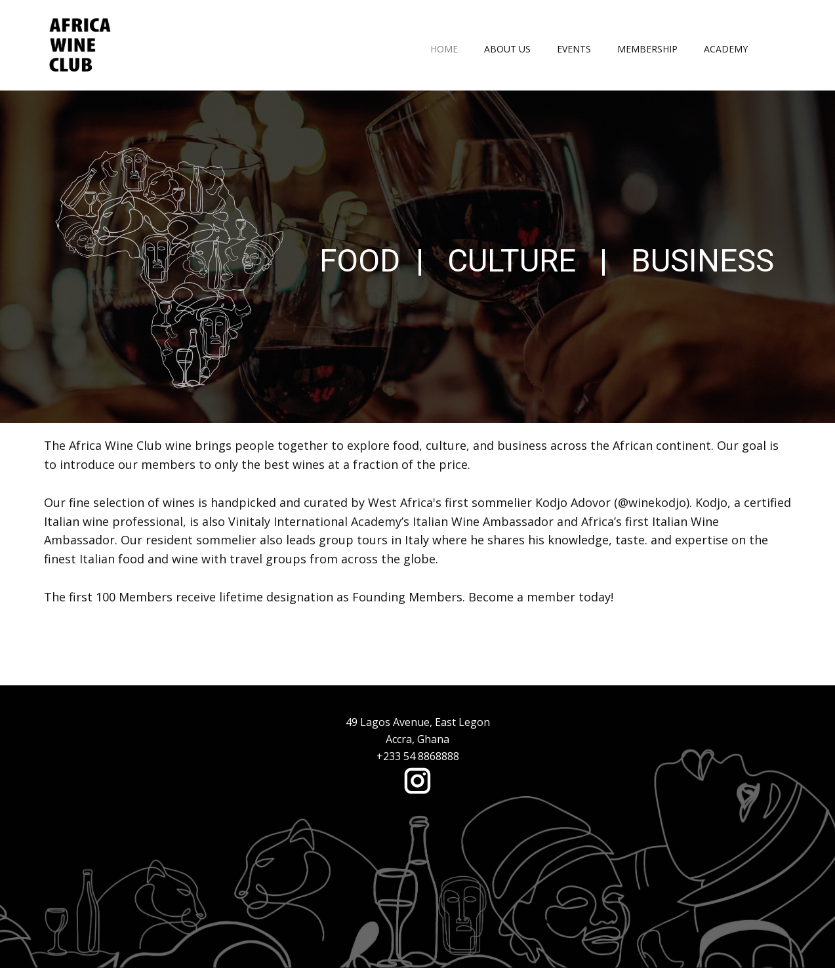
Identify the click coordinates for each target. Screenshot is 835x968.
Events (574, 49)
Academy (726, 49)
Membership (647, 49)
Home (444, 49)
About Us (507, 49)
